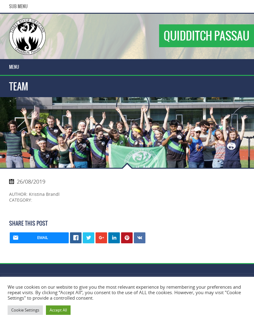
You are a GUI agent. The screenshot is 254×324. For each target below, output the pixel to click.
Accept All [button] (58, 310)
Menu (14, 67)
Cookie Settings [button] (25, 310)
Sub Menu (18, 6)
